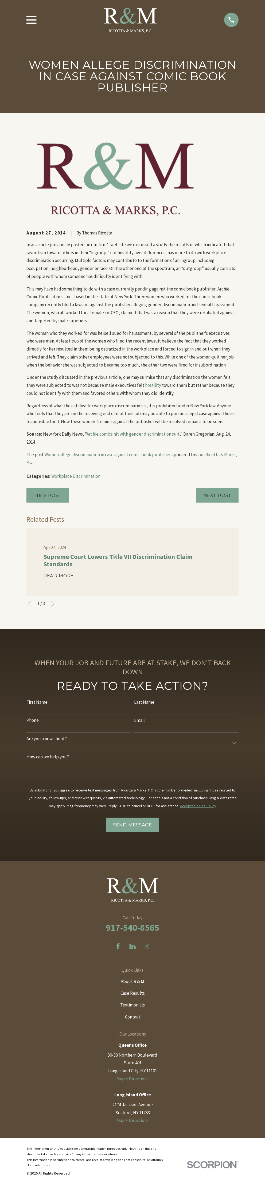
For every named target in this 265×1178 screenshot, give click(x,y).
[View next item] (52, 603)
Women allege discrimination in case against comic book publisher (107, 454)
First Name (37, 702)
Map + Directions (132, 1079)
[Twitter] (147, 946)
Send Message (132, 824)
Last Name (144, 702)
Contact (132, 1017)
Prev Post (47, 495)
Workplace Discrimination (75, 476)
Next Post (217, 495)
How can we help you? (47, 756)
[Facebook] (118, 946)
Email (139, 720)
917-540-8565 (132, 927)
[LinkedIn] (132, 946)
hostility (153, 385)
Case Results (132, 993)
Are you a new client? (46, 738)
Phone (32, 720)
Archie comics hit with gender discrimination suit (133, 434)
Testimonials (132, 1005)
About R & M (132, 981)
